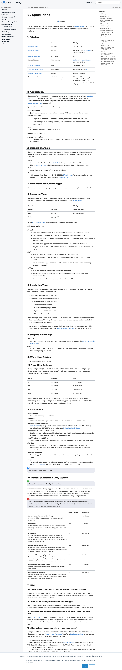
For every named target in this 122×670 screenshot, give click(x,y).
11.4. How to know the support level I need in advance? (107, 63)
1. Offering (103, 14)
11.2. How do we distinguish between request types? (107, 53)
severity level (77, 201)
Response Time (33, 46)
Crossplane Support (9, 29)
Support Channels (34, 65)
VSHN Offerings (14, 3)
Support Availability (34, 56)
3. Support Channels (106, 18)
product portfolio (39, 464)
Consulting (5, 32)
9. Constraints (104, 38)
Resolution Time (33, 50)
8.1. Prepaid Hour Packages (106, 35)
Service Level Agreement (65, 328)
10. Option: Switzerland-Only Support (107, 40)
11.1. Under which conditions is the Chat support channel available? (107, 48)
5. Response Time (105, 24)
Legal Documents (7, 36)
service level (87, 50)
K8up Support (7, 27)
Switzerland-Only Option (36, 69)
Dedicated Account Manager (82, 60)
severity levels (41, 165)
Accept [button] (84, 666)
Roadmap (5, 41)
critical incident (68, 642)
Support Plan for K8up (35, 73)
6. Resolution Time (105, 28)
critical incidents (36, 617)
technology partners (34, 103)
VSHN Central (63, 177)
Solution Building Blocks (10, 22)
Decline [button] (92, 666)
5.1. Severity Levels (106, 26)
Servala (4, 10)
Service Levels (6, 34)
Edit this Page (116, 7)
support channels (38, 222)
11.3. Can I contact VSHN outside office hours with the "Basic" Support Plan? (108, 58)
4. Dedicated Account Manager (106, 21)
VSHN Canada (35, 426)
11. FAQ (102, 43)
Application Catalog (8, 12)
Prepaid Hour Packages (53, 634)
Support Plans (7, 24)
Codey (4, 19)
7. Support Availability (106, 30)
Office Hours (67, 175)
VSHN (88, 2)
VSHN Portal (56, 163)
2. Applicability (104, 16)
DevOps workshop (76, 634)
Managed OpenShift (8, 17)
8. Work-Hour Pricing (106, 32)
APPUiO (5, 14)
